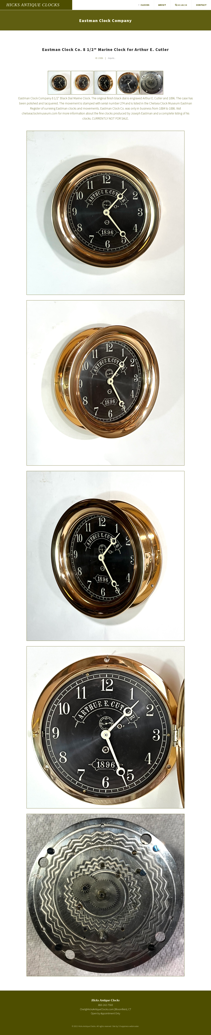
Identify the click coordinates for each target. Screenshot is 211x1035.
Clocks (144, 5)
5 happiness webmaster (129, 1026)
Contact (201, 5)
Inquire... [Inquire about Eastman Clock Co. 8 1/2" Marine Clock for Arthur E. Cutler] (112, 58)
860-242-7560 (105, 1005)
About (162, 5)
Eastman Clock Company (105, 20)
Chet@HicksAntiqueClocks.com (97, 1009)
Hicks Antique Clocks (33, 4)
